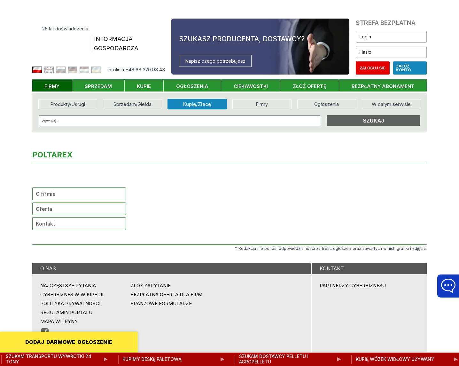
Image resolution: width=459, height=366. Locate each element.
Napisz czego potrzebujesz (215, 61)
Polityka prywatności (70, 303)
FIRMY (51, 86)
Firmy (262, 104)
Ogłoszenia (326, 104)
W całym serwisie (391, 104)
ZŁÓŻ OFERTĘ (309, 86)
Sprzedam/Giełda (132, 104)
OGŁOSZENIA (192, 86)
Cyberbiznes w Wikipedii (71, 294)
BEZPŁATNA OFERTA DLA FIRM (166, 294)
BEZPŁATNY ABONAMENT (383, 86)
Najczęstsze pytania (68, 285)
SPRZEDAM (98, 86)
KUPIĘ (144, 86)
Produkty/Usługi (67, 104)
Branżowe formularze (161, 303)
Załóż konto (403, 68)
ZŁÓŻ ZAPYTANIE (150, 285)
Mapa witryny (59, 321)
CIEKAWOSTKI (251, 86)
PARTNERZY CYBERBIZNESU (353, 285)
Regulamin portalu (66, 312)
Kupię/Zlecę (197, 104)
